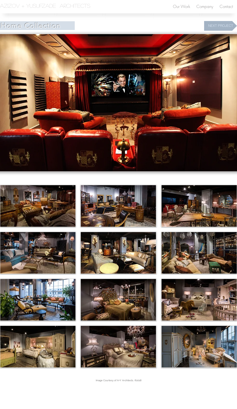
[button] (38, 206)
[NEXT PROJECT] (220, 26)
